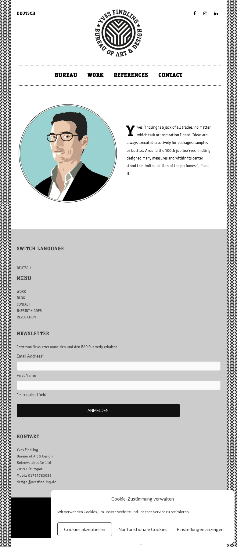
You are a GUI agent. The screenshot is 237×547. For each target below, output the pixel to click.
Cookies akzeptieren (84, 529)
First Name (26, 375)
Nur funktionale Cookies (142, 529)
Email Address (30, 356)
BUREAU (66, 75)
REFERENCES (131, 75)
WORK (96, 75)
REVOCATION (26, 317)
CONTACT (170, 75)
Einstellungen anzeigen (200, 529)
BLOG (21, 298)
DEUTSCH (26, 13)
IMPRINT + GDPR (29, 310)
